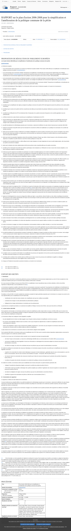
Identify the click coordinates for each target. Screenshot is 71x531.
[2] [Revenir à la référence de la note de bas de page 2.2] (1, 462)
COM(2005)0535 (61, 79)
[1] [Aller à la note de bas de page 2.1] (27, 284)
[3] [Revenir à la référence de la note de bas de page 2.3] (1, 469)
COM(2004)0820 (17, 74)
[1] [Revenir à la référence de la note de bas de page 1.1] (1, 266)
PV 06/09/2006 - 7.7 (40, 39)
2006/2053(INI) (11, 31)
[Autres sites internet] (66, 1)
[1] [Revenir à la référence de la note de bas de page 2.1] (1, 458)
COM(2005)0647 (21, 70)
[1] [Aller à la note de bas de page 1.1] (60, 86)
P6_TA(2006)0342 (61, 39)
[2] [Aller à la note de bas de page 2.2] (51, 440)
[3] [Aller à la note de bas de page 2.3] (5, 441)
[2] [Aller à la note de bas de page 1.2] (31, 187)
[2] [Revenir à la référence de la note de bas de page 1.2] (1, 268)
